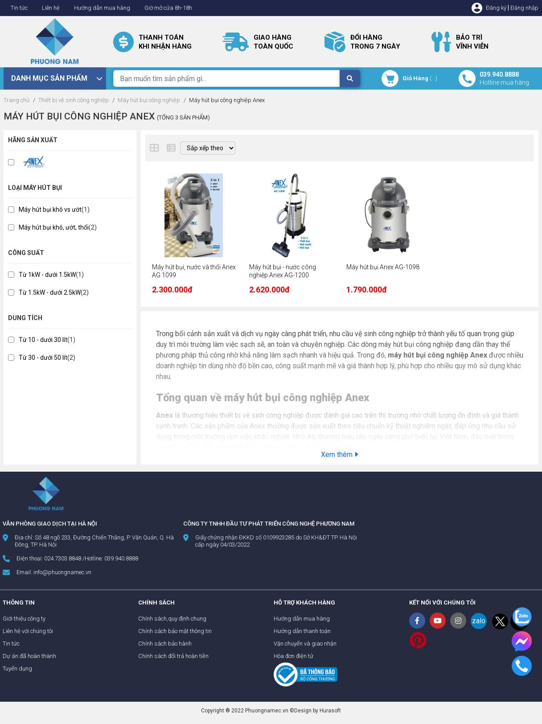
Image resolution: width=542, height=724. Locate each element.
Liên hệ (51, 7)
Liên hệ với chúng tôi (28, 631)
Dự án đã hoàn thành (29, 656)
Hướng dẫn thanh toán (302, 631)
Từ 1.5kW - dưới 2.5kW (50, 292)
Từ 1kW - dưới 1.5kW (47, 274)
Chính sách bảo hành (165, 643)
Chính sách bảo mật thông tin (175, 631)
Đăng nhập (524, 7)
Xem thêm (339, 454)
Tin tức (19, 7)
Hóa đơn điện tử (293, 656)
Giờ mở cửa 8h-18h (168, 7)
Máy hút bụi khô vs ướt (50, 209)
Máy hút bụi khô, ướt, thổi (54, 227)
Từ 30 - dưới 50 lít (43, 357)
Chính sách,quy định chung (172, 618)
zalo (478, 621)
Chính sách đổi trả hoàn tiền (173, 656)
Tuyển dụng (17, 668)
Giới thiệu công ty (24, 618)
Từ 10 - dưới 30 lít (43, 339)
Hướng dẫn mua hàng (102, 7)
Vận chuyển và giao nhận (305, 643)
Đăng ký (496, 7)
